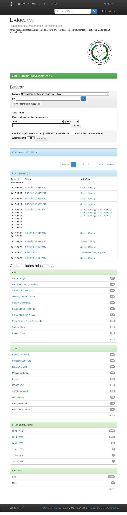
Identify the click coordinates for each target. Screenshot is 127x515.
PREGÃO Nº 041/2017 (35, 187)
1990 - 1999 (17, 449)
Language (109, 4)
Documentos (18, 397)
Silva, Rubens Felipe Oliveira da (27, 321)
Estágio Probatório (20, 354)
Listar (43, 4)
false (14, 483)
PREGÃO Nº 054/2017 (35, 198)
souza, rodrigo (19, 278)
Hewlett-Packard (97, 508)
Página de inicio (26, 3)
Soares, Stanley (87, 187)
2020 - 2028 (17, 431)
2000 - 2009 (17, 443)
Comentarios (113, 508)
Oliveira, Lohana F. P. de (23, 296)
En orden (81, 133)
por (14, 98)
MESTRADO (18, 385)
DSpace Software (50, 508)
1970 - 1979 (17, 461)
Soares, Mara (18, 327)
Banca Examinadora (21, 409)
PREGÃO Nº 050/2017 (35, 247)
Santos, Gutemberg (21, 303)
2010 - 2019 (17, 437)
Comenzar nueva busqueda (27, 104)
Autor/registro (19, 138)
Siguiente (111, 164)
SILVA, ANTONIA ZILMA (23, 315)
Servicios (108, 11)
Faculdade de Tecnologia (23, 309)
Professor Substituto (21, 361)
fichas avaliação (19, 367)
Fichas (15, 379)
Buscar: (16, 94)
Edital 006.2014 (32, 252)
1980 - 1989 (17, 455)
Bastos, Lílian (18, 333)
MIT (83, 508)
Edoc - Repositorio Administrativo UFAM (32, 76)
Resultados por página (23, 133)
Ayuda (54, 4)
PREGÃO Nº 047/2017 (35, 241)
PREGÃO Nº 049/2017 (35, 233)
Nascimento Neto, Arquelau (93, 252)
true (14, 477)
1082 (100, 164)
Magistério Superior (21, 373)
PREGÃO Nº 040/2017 (35, 258)
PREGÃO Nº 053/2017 (35, 204)
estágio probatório (20, 391)
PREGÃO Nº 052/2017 (35, 209)
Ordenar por (51, 133)
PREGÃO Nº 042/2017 (35, 193)
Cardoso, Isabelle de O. (23, 290)
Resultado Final (19, 403)
